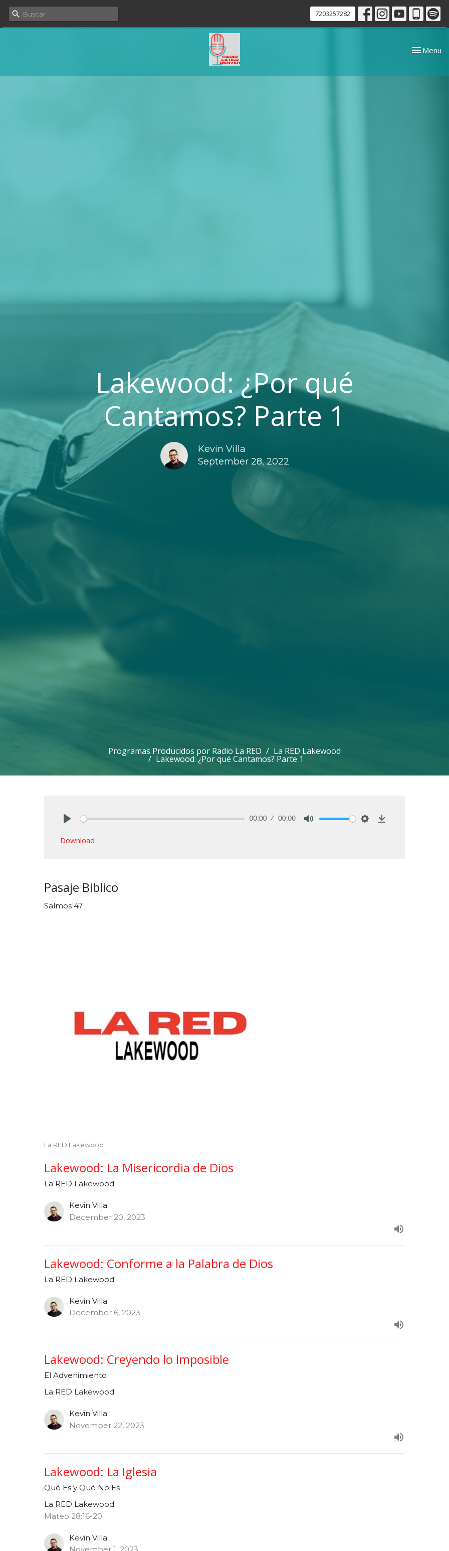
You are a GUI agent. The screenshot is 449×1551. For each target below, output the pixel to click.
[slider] (162, 819)
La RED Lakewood (307, 750)
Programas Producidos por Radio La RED (185, 750)
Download (77, 840)
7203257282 (332, 13)
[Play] (67, 819)
